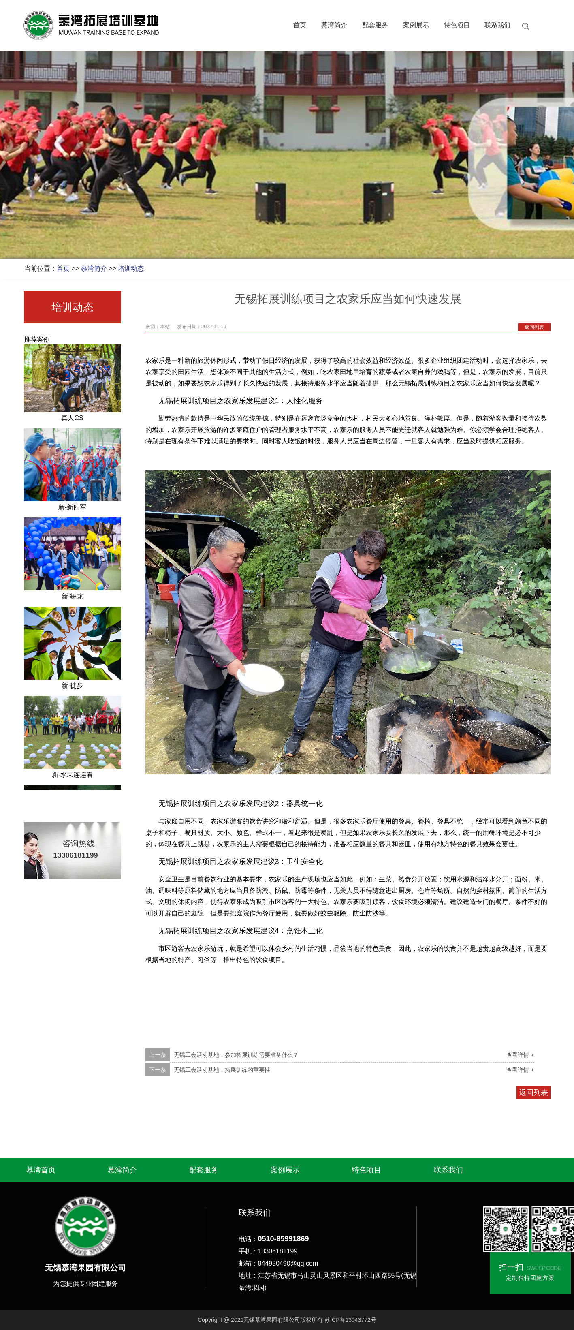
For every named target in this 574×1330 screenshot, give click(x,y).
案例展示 (416, 25)
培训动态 (131, 268)
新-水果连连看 (72, 775)
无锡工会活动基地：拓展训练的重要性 (222, 1070)
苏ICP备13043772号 (350, 1320)
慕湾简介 (334, 25)
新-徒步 (72, 686)
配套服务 (375, 25)
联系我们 (497, 25)
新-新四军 (72, 508)
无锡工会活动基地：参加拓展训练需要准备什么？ (236, 1055)
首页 (299, 25)
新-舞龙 (72, 597)
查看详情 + (520, 1055)
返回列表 (534, 327)
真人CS (72, 419)
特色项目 (457, 25)
